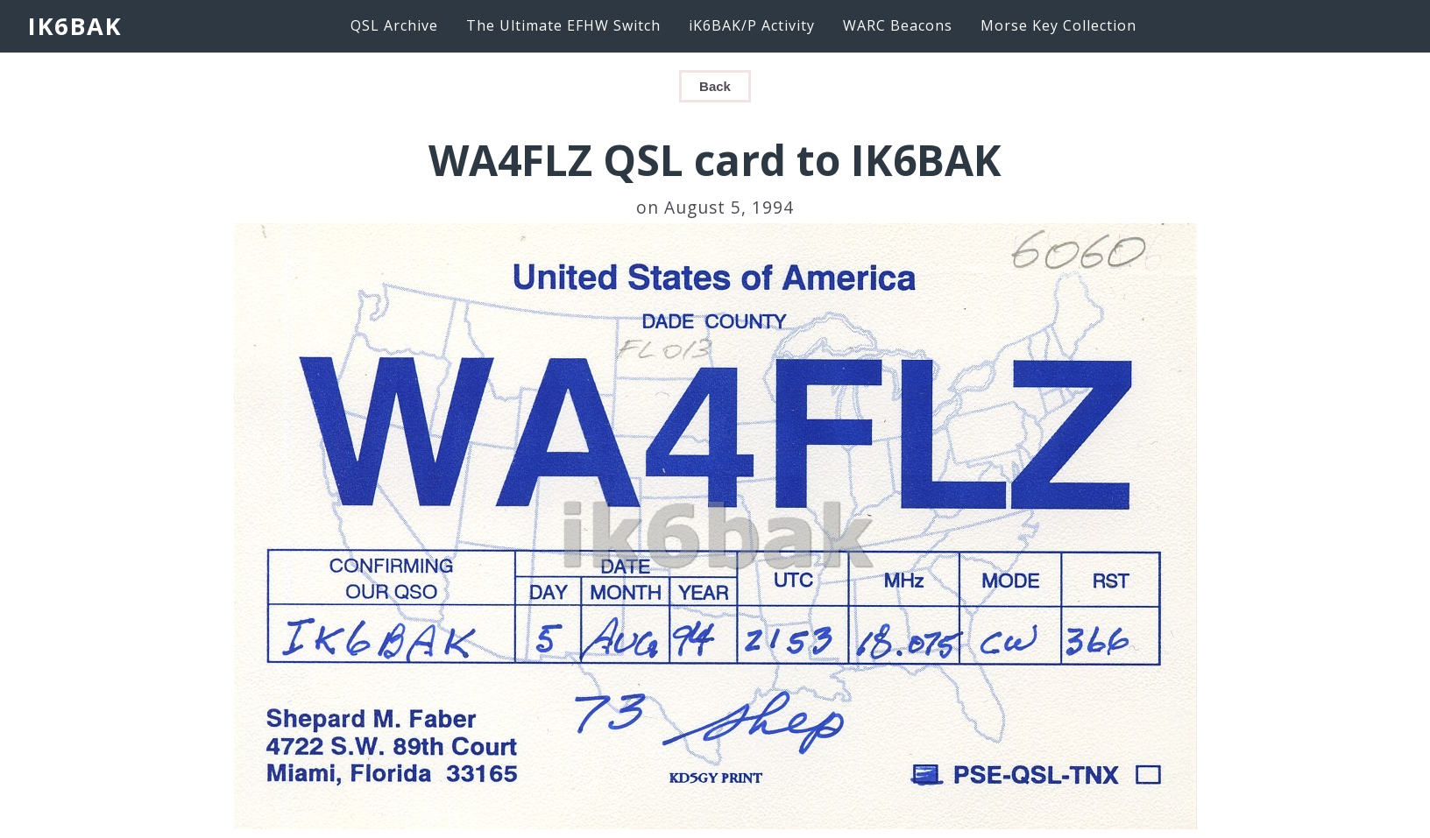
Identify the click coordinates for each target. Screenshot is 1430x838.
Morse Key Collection (1058, 25)
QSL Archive (394, 25)
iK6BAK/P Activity (752, 25)
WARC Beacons (897, 25)
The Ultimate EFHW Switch (563, 25)
